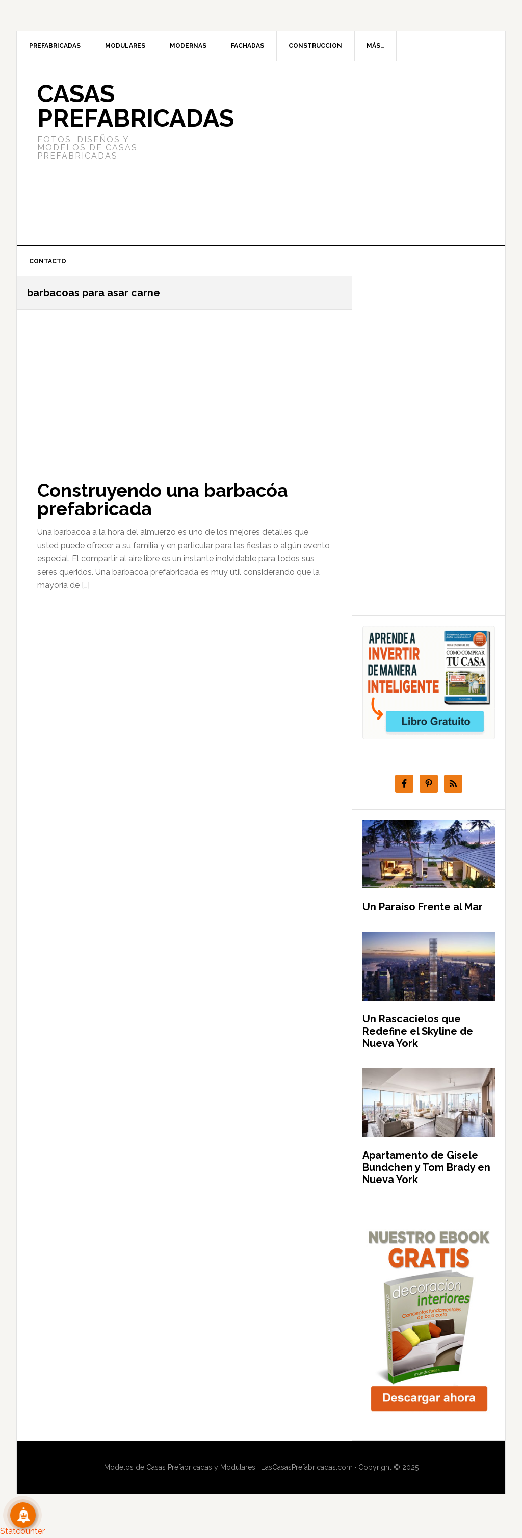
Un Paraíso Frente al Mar (422, 907)
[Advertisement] (337, 153)
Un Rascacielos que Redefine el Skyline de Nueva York (417, 1031)
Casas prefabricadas (135, 106)
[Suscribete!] (23, 1515)
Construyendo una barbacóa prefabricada (162, 499)
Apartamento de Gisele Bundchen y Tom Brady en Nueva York (426, 1167)
